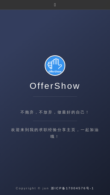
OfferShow (55, 86)
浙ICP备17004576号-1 (72, 188)
